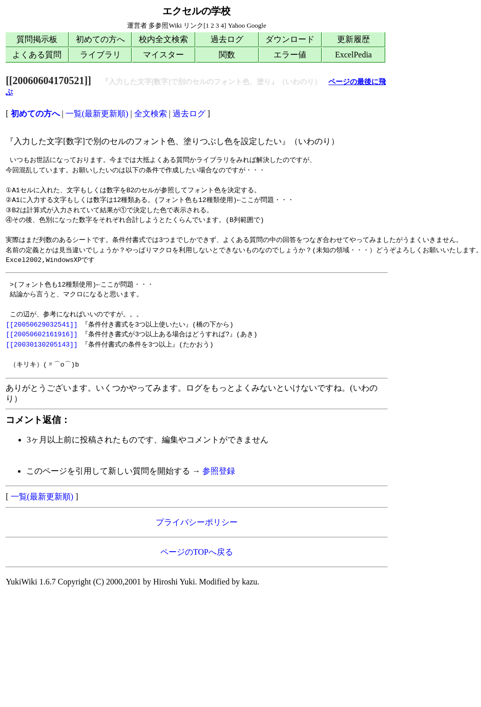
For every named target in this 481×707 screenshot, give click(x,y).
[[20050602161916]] (41, 334)
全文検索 (150, 113)
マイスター (163, 54)
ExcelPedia (353, 54)
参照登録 (218, 471)
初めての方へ (100, 39)
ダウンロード (290, 39)
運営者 (137, 25)
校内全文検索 (163, 39)
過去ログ (227, 39)
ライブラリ (100, 54)
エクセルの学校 (196, 11)
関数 (227, 54)
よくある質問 (36, 54)
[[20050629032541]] (41, 324)
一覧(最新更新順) (97, 113)
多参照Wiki (165, 25)
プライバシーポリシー (197, 522)
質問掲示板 (36, 39)
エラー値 (290, 54)
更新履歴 (353, 39)
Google (256, 25)
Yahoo (236, 25)
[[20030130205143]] (41, 344)
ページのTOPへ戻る (196, 552)
